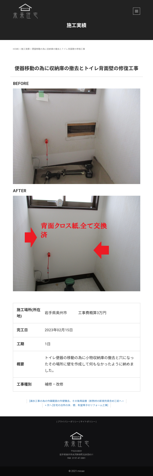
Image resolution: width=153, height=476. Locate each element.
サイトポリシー (87, 421)
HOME (16, 49)
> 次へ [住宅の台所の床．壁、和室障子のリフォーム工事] (76, 405)
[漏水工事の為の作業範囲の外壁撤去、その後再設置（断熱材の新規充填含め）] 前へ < (76, 401)
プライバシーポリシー (68, 421)
